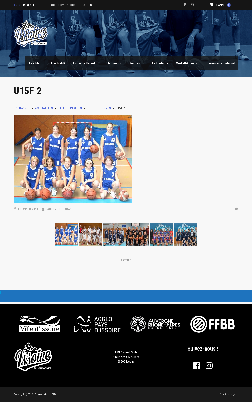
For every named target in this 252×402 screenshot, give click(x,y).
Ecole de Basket (86, 63)
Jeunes (114, 63)
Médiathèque (187, 63)
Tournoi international (220, 63)
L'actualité (58, 63)
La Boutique (160, 63)
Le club (36, 63)
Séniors (136, 63)
